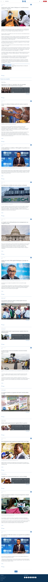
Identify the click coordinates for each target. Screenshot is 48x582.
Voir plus (16, 571)
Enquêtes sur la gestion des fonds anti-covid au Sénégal (20, 479)
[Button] (2, 76)
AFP (1, 5)
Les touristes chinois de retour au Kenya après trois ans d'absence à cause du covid (14, 304)
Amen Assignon (3, 390)
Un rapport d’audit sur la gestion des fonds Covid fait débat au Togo (12, 396)
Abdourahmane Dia (4, 474)
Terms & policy (2, 578)
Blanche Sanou (3, 298)
